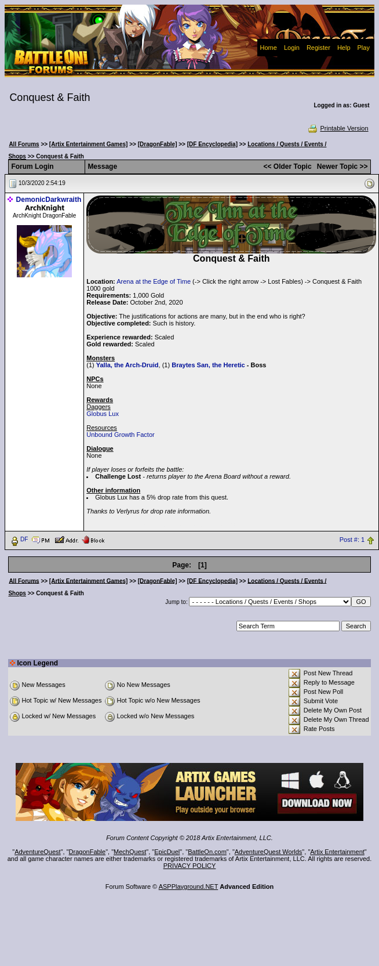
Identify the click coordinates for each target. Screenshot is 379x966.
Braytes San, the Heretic (208, 364)
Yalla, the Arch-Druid (127, 364)
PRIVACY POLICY (189, 865)
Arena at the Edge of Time (153, 281)
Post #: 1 (352, 539)
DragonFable (87, 851)
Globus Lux (102, 413)
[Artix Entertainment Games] (88, 144)
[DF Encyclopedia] (212, 144)
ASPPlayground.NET (188, 886)
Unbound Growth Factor (120, 434)
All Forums (24, 144)
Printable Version (337, 128)
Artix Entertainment (337, 851)
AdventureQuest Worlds (269, 851)
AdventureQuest (37, 851)
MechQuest (130, 851)
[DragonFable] (157, 144)
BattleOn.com (207, 851)
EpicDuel (167, 851)
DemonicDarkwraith (49, 200)
